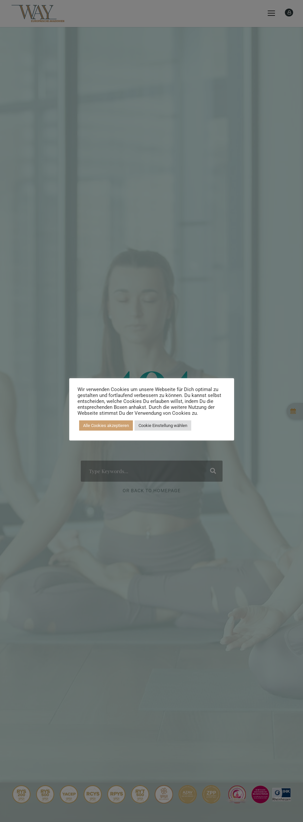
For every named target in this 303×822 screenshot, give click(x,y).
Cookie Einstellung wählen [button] (162, 425)
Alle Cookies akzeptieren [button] (106, 425)
